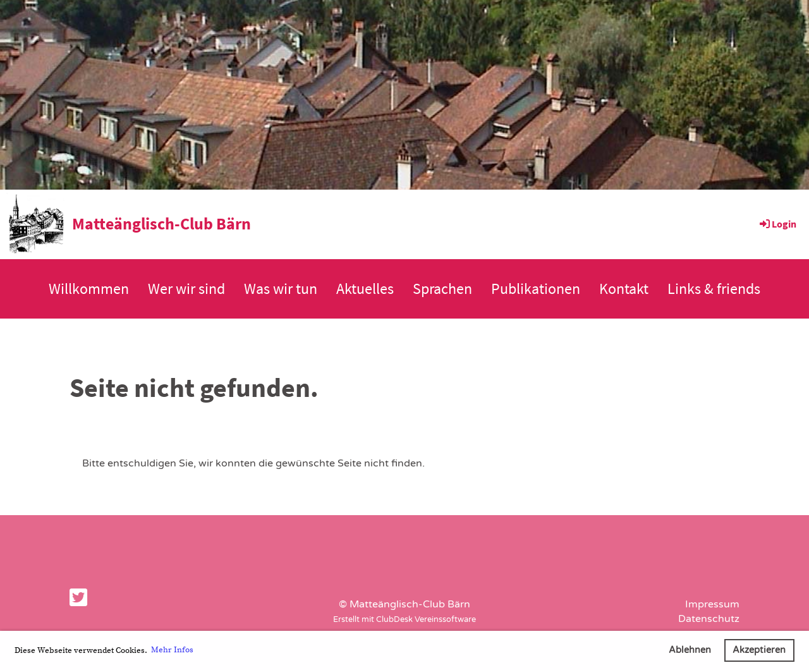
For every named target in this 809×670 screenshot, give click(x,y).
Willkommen (89, 288)
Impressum (712, 604)
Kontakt (623, 288)
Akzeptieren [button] (759, 650)
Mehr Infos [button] (172, 650)
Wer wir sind (186, 288)
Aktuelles (365, 288)
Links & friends (713, 288)
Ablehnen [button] (690, 650)
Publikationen (535, 288)
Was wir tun (280, 288)
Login (777, 223)
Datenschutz (708, 618)
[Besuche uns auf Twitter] (78, 599)
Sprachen (442, 288)
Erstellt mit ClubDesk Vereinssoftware (404, 619)
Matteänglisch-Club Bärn (161, 223)
